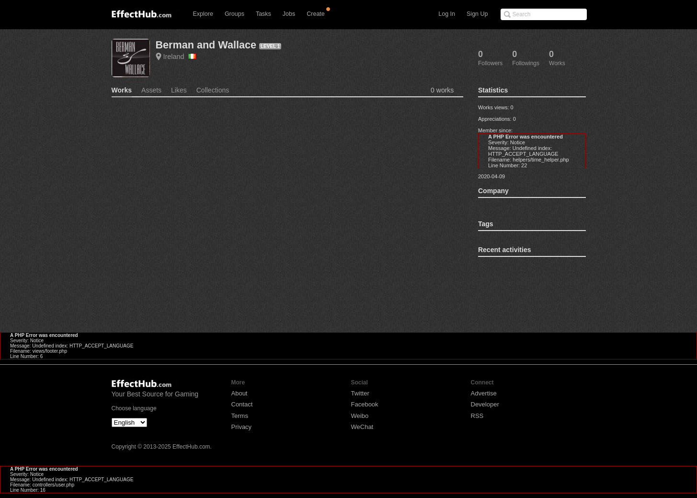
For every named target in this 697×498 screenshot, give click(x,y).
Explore (203, 14)
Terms (239, 415)
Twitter (360, 393)
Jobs (289, 14)
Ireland (179, 56)
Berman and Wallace (206, 45)
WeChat (362, 426)
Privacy (241, 426)
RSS (477, 415)
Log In (446, 14)
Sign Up (477, 14)
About (239, 393)
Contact (242, 404)
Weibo (360, 415)
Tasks (263, 14)
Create (316, 14)
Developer (485, 404)
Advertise (484, 393)
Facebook (364, 404)
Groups (234, 14)
